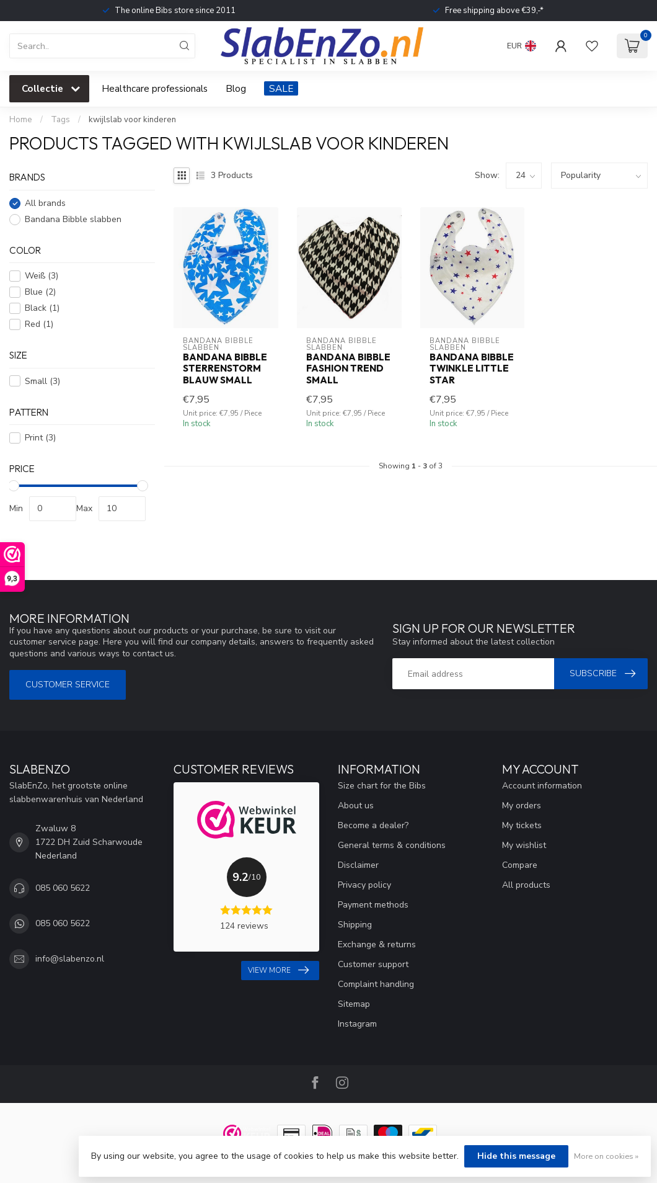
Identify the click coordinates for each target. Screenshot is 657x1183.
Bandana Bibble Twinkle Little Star (472, 369)
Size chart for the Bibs (382, 786)
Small (42, 381)
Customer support (373, 964)
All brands (45, 203)
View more (278, 970)
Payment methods (373, 905)
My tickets (522, 825)
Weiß (41, 275)
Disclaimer (358, 865)
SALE (281, 88)
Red (39, 324)
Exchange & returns (377, 944)
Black (42, 308)
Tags (60, 119)
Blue (40, 292)
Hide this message (516, 1156)
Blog (236, 88)
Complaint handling (376, 984)
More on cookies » (606, 1156)
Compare (519, 865)
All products (526, 885)
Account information (542, 786)
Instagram (357, 1024)
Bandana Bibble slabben (73, 219)
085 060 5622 (62, 888)
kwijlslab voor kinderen (132, 119)
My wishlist (524, 845)
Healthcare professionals (155, 88)
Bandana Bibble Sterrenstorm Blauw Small (225, 369)
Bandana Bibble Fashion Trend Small (348, 369)
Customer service (67, 684)
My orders (521, 805)
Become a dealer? (373, 825)
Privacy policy (364, 885)
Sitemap (354, 1004)
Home (20, 119)
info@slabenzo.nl (69, 959)
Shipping (355, 925)
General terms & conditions (392, 845)
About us (356, 805)
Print (40, 437)
